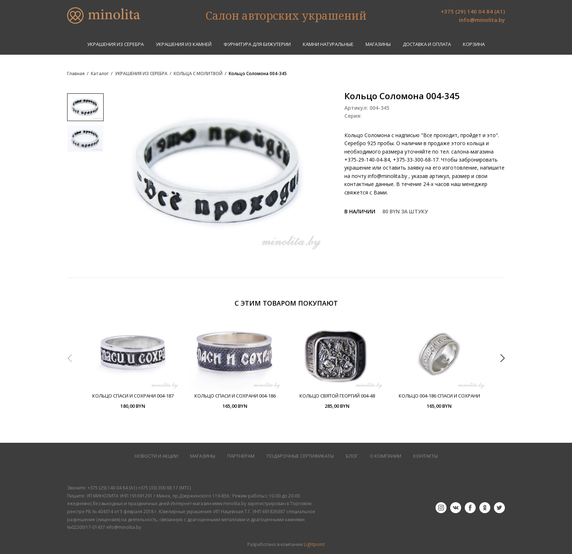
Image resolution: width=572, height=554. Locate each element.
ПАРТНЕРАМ (241, 456)
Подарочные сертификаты (300, 456)
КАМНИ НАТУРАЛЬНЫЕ (328, 44)
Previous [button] (69, 358)
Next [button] (502, 358)
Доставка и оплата (427, 44)
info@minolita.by (482, 19)
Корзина (474, 44)
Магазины (378, 44)
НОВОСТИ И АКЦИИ (156, 456)
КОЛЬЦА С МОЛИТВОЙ (198, 73)
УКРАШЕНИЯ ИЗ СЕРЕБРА (115, 44)
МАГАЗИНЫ (202, 456)
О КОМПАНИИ (385, 456)
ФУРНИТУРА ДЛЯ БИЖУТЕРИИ (257, 44)
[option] (132, 363)
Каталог (100, 73)
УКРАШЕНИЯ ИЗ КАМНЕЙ (184, 44)
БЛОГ (352, 456)
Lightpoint (314, 544)
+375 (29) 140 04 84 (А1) (473, 11)
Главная (76, 73)
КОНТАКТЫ (425, 456)
